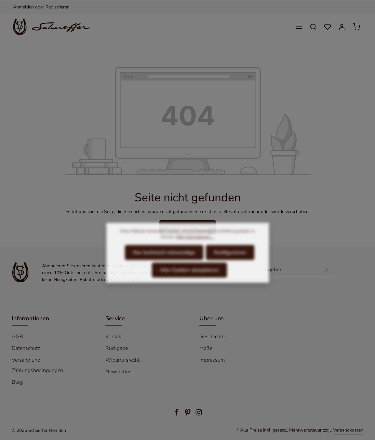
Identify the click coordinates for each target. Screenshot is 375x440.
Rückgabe (116, 348)
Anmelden (23, 7)
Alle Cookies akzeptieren (189, 282)
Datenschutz (26, 348)
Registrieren (58, 7)
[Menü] (298, 26)
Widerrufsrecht (122, 360)
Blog (17, 382)
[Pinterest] (188, 414)
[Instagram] (198, 414)
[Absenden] (326, 269)
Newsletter (117, 371)
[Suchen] (313, 26)
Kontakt (114, 336)
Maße (205, 348)
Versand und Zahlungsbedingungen (37, 365)
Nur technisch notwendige (164, 264)
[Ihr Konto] (341, 26)
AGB (17, 336)
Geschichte (211, 336)
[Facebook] (177, 414)
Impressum (212, 360)
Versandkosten (348, 430)
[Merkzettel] (327, 26)
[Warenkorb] (356, 26)
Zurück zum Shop (187, 227)
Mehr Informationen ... (195, 248)
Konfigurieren (230, 264)
